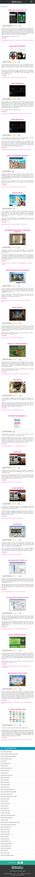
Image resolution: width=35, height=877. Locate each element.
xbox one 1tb (4, 766)
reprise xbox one (5, 813)
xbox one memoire (6, 848)
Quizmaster (17, 524)
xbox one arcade (5, 832)
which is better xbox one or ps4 (9, 754)
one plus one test (5, 763)
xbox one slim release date (8, 756)
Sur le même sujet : (10, 748)
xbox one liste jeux (6, 846)
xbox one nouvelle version (8, 815)
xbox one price (5, 808)
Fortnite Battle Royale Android (17, 270)
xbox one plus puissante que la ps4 (10, 822)
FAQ (14, 873)
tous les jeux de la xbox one (8, 824)
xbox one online (5, 829)
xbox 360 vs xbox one (6, 794)
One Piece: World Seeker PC (17, 344)
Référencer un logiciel (26, 873)
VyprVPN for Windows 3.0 (17, 416)
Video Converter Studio (17, 635)
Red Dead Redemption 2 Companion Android (17, 231)
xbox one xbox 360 (6, 827)
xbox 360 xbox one (6, 841)
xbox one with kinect (6, 751)
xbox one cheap (5, 777)
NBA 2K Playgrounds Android (17, 156)
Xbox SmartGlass (17, 83)
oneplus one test (5, 803)
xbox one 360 (4, 820)
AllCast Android (17, 488)
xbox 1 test (4, 761)
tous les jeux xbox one (7, 843)
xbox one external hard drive (9, 796)
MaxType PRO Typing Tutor (17, 673)
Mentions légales (8, 873)
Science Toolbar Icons (17, 709)
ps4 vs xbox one (5, 799)
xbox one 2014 (5, 836)
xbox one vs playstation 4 (7, 789)
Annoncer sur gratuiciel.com (17, 875)
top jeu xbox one (5, 810)
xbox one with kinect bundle (8, 791)
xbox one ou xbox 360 (7, 817)
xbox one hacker (5, 834)
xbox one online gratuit (7, 855)
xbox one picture (5, 784)
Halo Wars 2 (17, 380)
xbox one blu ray (5, 770)
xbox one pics (4, 806)
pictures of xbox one (6, 768)
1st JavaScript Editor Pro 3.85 (17, 598)
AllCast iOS (17, 452)
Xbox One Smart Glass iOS (17, 10)
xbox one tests (5, 780)
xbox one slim (4, 801)
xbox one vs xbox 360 (6, 775)
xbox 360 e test (5, 787)
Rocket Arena (17, 193)
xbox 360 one (4, 850)
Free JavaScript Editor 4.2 (17, 560)
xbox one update (5, 782)
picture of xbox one (6, 759)
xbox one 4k (4, 773)
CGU (18, 873)
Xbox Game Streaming (17, 46)
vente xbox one (5, 839)
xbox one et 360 (5, 853)
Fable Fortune (17, 307)
